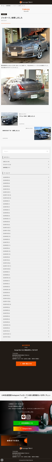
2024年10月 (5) (6, 233)
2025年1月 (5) (6, 224)
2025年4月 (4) (6, 215)
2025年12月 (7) (6, 192)
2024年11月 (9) (6, 230)
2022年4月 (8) (6, 322)
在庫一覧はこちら (27, 363)
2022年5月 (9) (6, 319)
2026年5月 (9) (6, 177)
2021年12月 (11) (7, 334)
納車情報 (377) (6, 167)
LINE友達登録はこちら (27, 423)
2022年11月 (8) (6, 301)
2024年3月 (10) (6, 254)
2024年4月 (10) (6, 251)
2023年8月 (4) (6, 274)
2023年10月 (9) (6, 269)
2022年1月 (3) (6, 331)
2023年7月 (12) (6, 277)
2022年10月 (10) (7, 304)
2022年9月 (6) (6, 307)
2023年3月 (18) (6, 289)
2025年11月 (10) (7, 195)
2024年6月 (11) (6, 245)
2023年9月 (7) (6, 271)
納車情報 (4, 14)
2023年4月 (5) (6, 286)
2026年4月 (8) (6, 180)
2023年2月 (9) (6, 292)
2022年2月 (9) (6, 328)
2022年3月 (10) (6, 325)
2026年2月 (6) (6, 186)
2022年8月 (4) (6, 310)
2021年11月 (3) (6, 336)
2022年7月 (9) (6, 313)
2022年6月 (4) (6, 316)
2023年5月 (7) (6, 283)
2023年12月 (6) (6, 263)
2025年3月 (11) (6, 218)
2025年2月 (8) (6, 221)
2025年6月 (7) (6, 209)
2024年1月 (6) (6, 260)
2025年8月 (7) (6, 204)
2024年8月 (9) (6, 239)
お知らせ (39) (6, 161)
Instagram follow (27, 428)
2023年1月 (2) (6, 295)
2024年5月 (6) (6, 248)
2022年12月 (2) (6, 298)
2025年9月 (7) (6, 201)
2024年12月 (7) (6, 227)
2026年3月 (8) (6, 183)
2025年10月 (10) (7, 198)
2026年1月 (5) (6, 189)
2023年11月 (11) (7, 266)
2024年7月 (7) (6, 242)
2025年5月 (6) (6, 212)
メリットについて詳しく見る (26, 411)
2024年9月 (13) (6, 236)
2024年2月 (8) (6, 257)
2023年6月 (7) (6, 280)
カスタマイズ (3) (7, 164)
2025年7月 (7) (6, 206)
